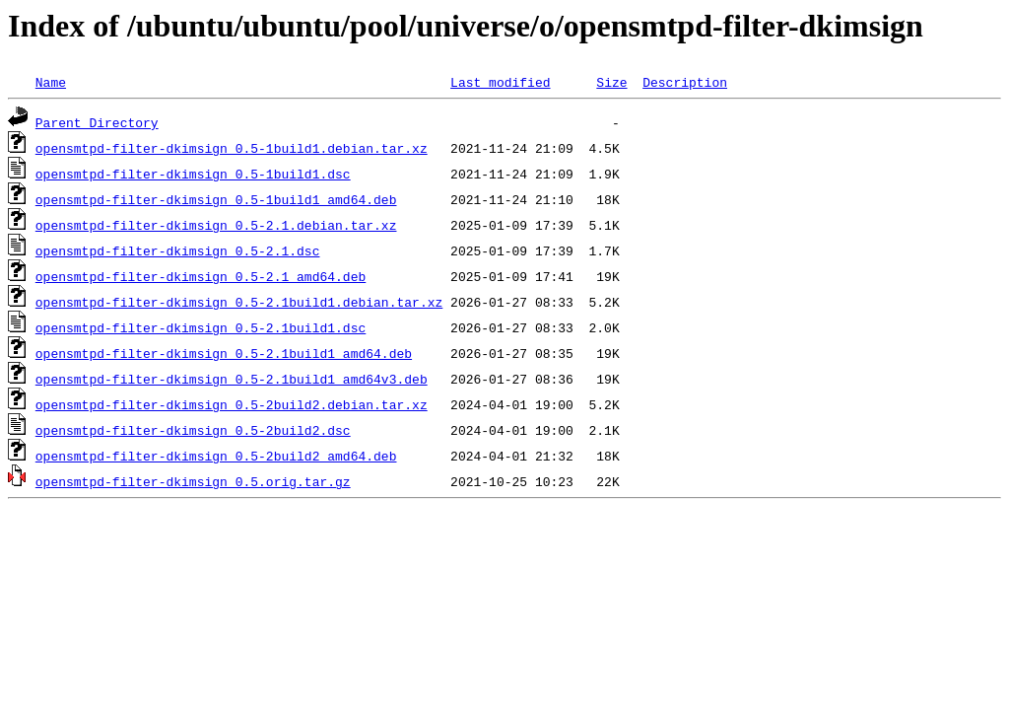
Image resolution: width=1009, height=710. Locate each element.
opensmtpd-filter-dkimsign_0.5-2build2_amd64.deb (216, 455)
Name (50, 82)
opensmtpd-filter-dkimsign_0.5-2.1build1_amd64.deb (223, 353)
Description (684, 82)
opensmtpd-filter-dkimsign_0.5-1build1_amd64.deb (216, 199)
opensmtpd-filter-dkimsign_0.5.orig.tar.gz (193, 481)
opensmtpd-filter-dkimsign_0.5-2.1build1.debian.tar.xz (238, 302)
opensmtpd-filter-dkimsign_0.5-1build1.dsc (193, 173)
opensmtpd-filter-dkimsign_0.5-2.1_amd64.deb (200, 276)
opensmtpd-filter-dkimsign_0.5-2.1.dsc (177, 250)
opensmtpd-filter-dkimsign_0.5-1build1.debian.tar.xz (231, 148)
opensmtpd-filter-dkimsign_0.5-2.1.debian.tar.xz (216, 225)
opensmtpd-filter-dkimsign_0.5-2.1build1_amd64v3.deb (231, 379)
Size (611, 82)
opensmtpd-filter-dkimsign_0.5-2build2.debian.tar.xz (231, 404)
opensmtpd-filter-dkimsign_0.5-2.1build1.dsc (200, 327)
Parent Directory (97, 122)
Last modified (500, 82)
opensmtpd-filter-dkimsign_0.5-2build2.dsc (193, 430)
